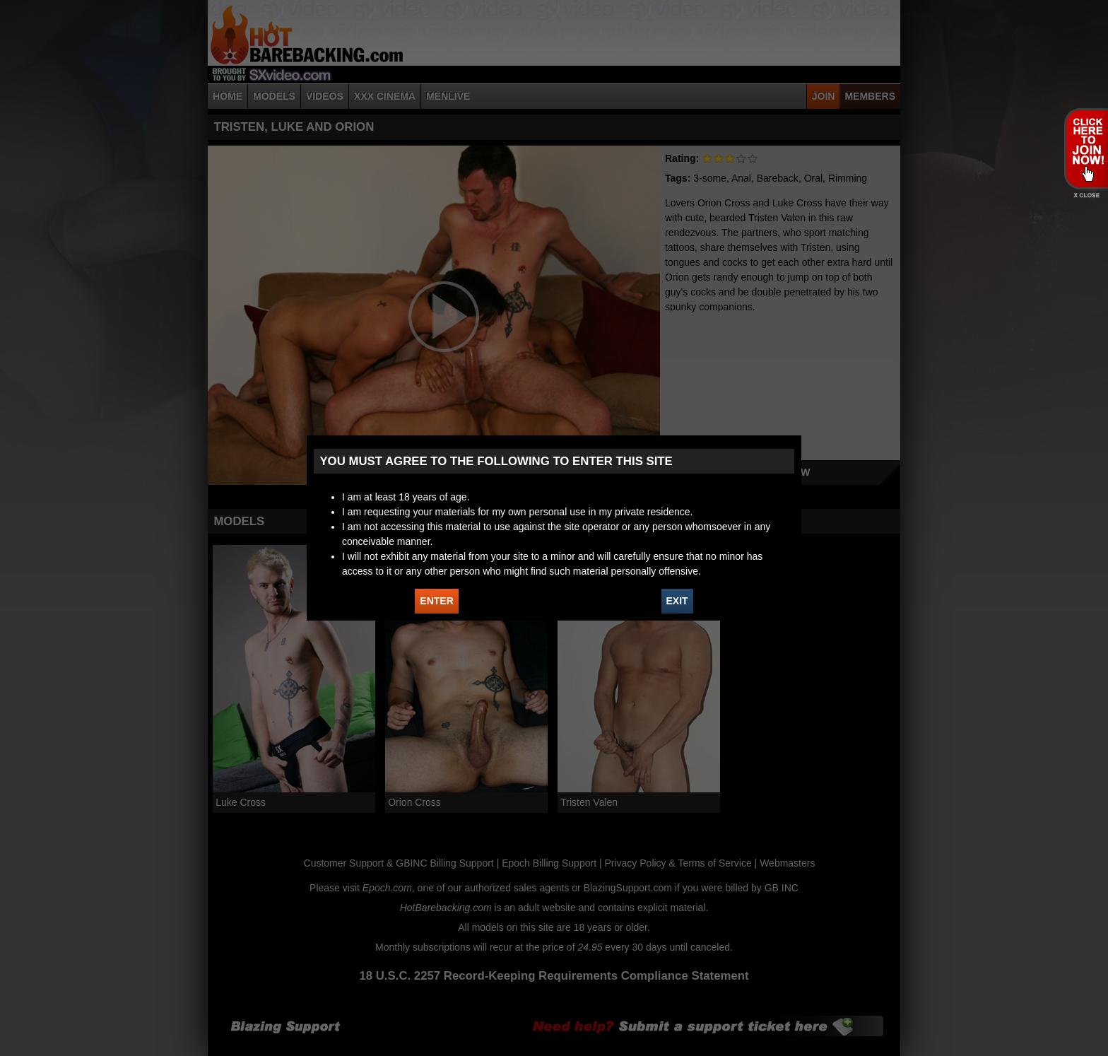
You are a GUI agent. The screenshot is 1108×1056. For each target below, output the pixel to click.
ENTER (436, 600)
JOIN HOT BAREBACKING (1085, 148)
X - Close (1085, 195)
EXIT (677, 600)
